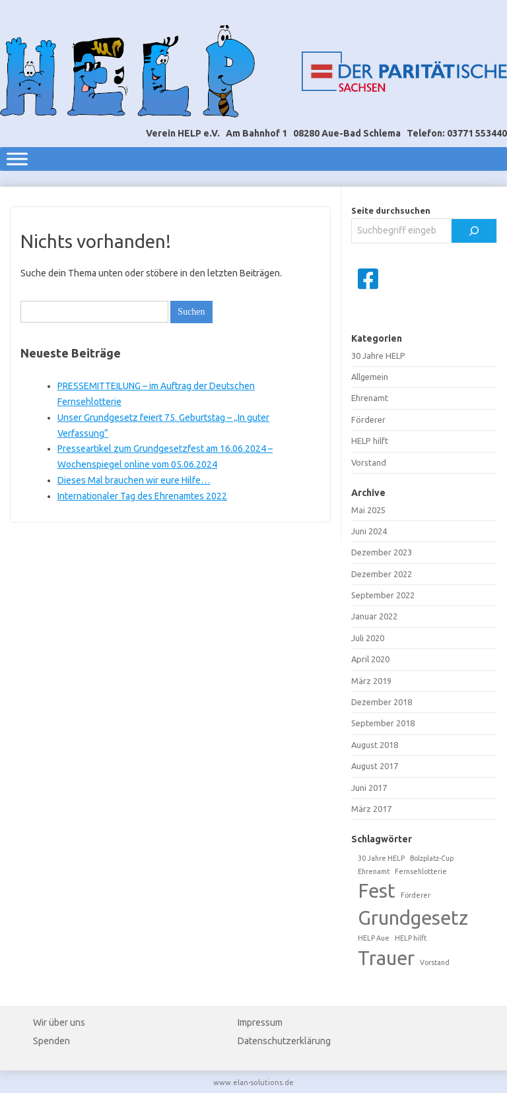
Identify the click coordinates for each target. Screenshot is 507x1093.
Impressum (260, 1022)
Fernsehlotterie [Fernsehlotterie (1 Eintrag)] (421, 871)
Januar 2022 (374, 616)
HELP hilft (369, 440)
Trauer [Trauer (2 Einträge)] (386, 958)
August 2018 (374, 744)
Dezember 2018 (381, 701)
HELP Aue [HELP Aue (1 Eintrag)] (373, 938)
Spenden (51, 1041)
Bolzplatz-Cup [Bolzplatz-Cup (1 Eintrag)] (432, 858)
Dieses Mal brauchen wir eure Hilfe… (133, 480)
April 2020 (370, 659)
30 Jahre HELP (378, 355)
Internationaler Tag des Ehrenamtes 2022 (142, 496)
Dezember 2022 (381, 573)
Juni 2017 (369, 787)
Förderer (368, 419)
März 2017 (371, 808)
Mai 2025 (368, 510)
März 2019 (371, 680)
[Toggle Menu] (17, 158)
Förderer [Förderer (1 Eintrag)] (415, 895)
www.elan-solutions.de (253, 1082)
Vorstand (368, 462)
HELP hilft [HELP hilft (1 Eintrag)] (410, 938)
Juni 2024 (369, 531)
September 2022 (383, 595)
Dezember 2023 (381, 552)
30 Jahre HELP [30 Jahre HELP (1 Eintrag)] (381, 858)
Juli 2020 (367, 637)
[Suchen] (474, 230)
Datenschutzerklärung (284, 1041)
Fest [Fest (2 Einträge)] (376, 891)
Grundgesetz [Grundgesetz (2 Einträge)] (413, 918)
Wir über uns (59, 1022)
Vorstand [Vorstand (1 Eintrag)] (435, 962)
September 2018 (383, 723)
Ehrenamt (369, 397)
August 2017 (374, 765)
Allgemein (369, 376)
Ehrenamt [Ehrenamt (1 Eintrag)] (373, 871)
